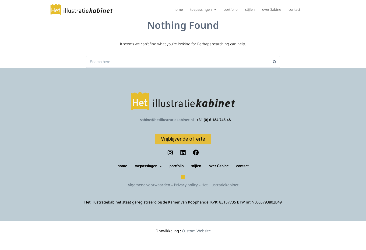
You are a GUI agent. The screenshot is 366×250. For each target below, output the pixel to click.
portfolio (231, 9)
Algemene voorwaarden (149, 184)
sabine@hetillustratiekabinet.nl (167, 119)
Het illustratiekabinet (220, 184)
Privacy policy (186, 184)
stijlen (250, 9)
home (178, 9)
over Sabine (271, 9)
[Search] (274, 62)
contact (294, 9)
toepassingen (203, 9)
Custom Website (196, 230)
